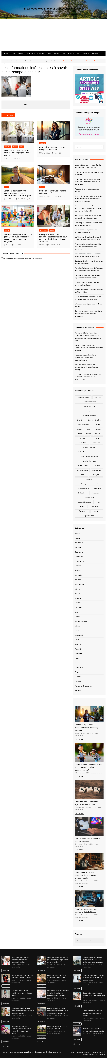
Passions (78, 640)
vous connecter (15, 258)
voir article (6, 970)
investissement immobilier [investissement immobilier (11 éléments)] (89, 456)
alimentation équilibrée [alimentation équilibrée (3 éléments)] (89, 406)
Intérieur (78, 589)
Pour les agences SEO (90, 1054)
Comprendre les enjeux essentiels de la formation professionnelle (85, 875)
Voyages (95, 53)
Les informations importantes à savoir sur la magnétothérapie (85, 357)
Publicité (78, 649)
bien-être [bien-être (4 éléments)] (80, 420)
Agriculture (78, 538)
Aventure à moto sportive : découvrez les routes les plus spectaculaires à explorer (57, 1011)
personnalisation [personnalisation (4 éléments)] (83, 488)
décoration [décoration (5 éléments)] (82, 443)
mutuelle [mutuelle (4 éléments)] (82, 475)
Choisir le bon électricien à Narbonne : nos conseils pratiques (88, 284)
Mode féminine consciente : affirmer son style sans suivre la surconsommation (23, 1011)
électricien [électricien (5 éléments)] (82, 511)
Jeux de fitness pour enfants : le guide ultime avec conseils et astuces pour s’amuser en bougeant (88, 198)
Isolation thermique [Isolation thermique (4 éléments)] (89, 461)
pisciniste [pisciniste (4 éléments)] (97, 488)
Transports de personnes (83, 686)
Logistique (78, 607)
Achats (77, 533)
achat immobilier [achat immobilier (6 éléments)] (83, 397)
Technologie (79, 667)
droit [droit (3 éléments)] (97, 438)
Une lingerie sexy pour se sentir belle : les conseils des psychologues (88, 376)
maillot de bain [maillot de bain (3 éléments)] (83, 465)
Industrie (78, 580)
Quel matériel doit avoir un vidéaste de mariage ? (87, 367)
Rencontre (78, 653)
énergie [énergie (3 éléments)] (96, 511)
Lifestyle (78, 603)
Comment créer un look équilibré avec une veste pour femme (22, 993)
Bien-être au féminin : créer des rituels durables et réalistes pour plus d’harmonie (88, 313)
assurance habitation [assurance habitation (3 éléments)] (89, 415)
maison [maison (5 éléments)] (97, 465)
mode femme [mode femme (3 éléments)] (96, 470)
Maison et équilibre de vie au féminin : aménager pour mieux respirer (17, 152)
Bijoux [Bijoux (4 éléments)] (98, 424)
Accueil (5, 53)
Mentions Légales (83, 1052)
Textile (77, 672)
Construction (79, 561)
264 (43, 1042)
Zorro (6, 158)
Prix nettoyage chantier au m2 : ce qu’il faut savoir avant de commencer (88, 217)
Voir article (41, 970)
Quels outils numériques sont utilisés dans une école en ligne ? (94, 995)
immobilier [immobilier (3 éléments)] (97, 452)
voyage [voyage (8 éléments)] (81, 506)
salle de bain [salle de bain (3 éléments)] (89, 497)
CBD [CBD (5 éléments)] (88, 429)
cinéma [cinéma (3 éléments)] (79, 433)
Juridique (78, 598)
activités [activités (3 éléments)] (98, 397)
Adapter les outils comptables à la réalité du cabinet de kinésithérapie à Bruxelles (58, 993)
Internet (77, 593)
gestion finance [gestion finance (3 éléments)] (83, 452)
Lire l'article (79, 739)
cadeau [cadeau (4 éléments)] (79, 429)
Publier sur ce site (97, 1052)
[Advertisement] (53, 36)
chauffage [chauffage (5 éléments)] (97, 429)
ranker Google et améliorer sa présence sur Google (53, 8)
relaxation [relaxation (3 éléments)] (81, 493)
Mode (64, 53)
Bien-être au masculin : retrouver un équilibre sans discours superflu (87, 276)
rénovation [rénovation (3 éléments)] (96, 493)
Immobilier (41, 53)
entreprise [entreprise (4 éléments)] (96, 443)
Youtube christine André (83, 364)
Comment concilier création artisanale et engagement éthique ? (92, 1013)
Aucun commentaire (97, 773)
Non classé (79, 635)
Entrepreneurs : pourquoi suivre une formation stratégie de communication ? (88, 767)
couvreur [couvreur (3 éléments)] (98, 433)
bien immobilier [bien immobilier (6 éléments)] (83, 424)
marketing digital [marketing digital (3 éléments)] (82, 470)
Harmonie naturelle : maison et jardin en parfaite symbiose (89, 291)
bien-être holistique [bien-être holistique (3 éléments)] (94, 420)
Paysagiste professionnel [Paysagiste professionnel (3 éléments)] (89, 484)
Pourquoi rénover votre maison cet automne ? (87, 190)
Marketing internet (81, 621)
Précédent (8, 115)
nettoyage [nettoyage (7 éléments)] (96, 475)
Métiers (77, 626)
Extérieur (78, 566)
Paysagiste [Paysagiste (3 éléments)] (89, 479)
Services (78, 663)
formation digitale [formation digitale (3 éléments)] (89, 447)
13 (7, 1046)
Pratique (71, 53)
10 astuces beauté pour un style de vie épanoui (88, 305)
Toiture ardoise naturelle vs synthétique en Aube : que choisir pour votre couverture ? (88, 246)
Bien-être (21, 53)
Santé (78, 53)
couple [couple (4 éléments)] (88, 433)
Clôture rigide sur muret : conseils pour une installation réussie (88, 224)
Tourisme (86, 53)
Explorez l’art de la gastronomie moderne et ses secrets (86, 231)
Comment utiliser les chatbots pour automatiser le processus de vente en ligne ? (88, 338)
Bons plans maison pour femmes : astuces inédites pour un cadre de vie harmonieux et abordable (88, 208)
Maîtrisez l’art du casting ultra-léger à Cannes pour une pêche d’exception (88, 238)
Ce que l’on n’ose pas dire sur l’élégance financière (89, 173)
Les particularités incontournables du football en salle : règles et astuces (88, 298)
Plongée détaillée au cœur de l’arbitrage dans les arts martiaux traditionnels (89, 269)
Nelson (77, 355)
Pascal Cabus (44, 153)
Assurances (79, 543)
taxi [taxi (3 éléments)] (98, 502)
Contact (13, 53)
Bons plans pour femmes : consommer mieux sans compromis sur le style (88, 255)
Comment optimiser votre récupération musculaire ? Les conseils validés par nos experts (18, 193)
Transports (78, 681)
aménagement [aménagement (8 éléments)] (89, 411)
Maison (56, 53)
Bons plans (31, 53)
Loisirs (49, 53)
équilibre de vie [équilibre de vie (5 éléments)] (89, 516)
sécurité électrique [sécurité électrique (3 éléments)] (84, 502)
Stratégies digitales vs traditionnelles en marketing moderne (89, 262)
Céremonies (79, 556)
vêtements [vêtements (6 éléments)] (95, 506)
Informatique (79, 584)
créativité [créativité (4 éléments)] (83, 438)
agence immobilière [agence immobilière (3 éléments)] (89, 402)
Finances (43, 143)
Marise (7, 245)
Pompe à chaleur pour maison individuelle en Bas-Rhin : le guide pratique (93, 977)
